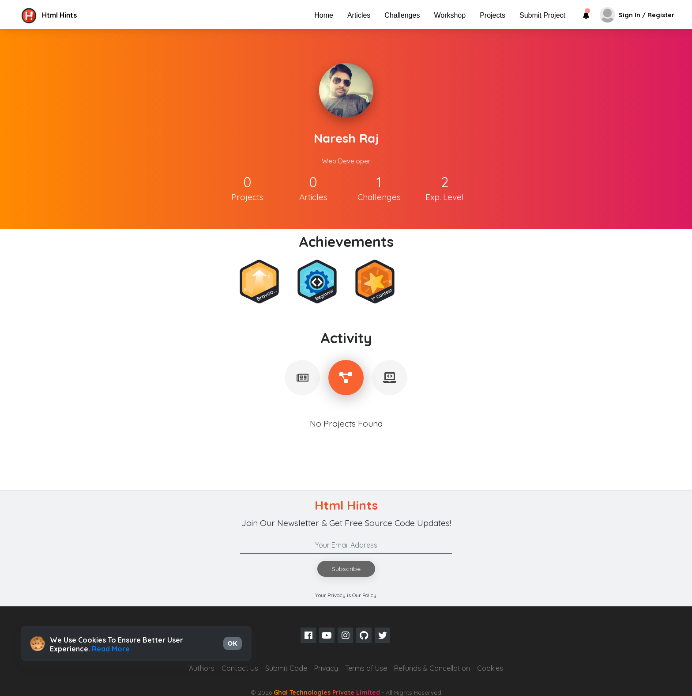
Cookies (490, 668)
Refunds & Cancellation (432, 668)
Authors (201, 668)
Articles (358, 15)
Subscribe (346, 569)
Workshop (450, 15)
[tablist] (302, 377)
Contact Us (240, 668)
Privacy (326, 668)
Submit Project (542, 15)
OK (232, 643)
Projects (492, 15)
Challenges (402, 15)
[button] (94, 15)
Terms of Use (366, 668)
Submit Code (286, 668)
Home (323, 15)
